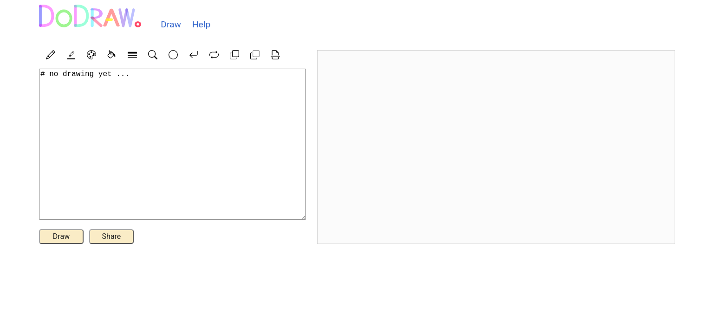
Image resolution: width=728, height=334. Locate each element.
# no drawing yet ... (172, 144)
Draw (171, 24)
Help (201, 24)
